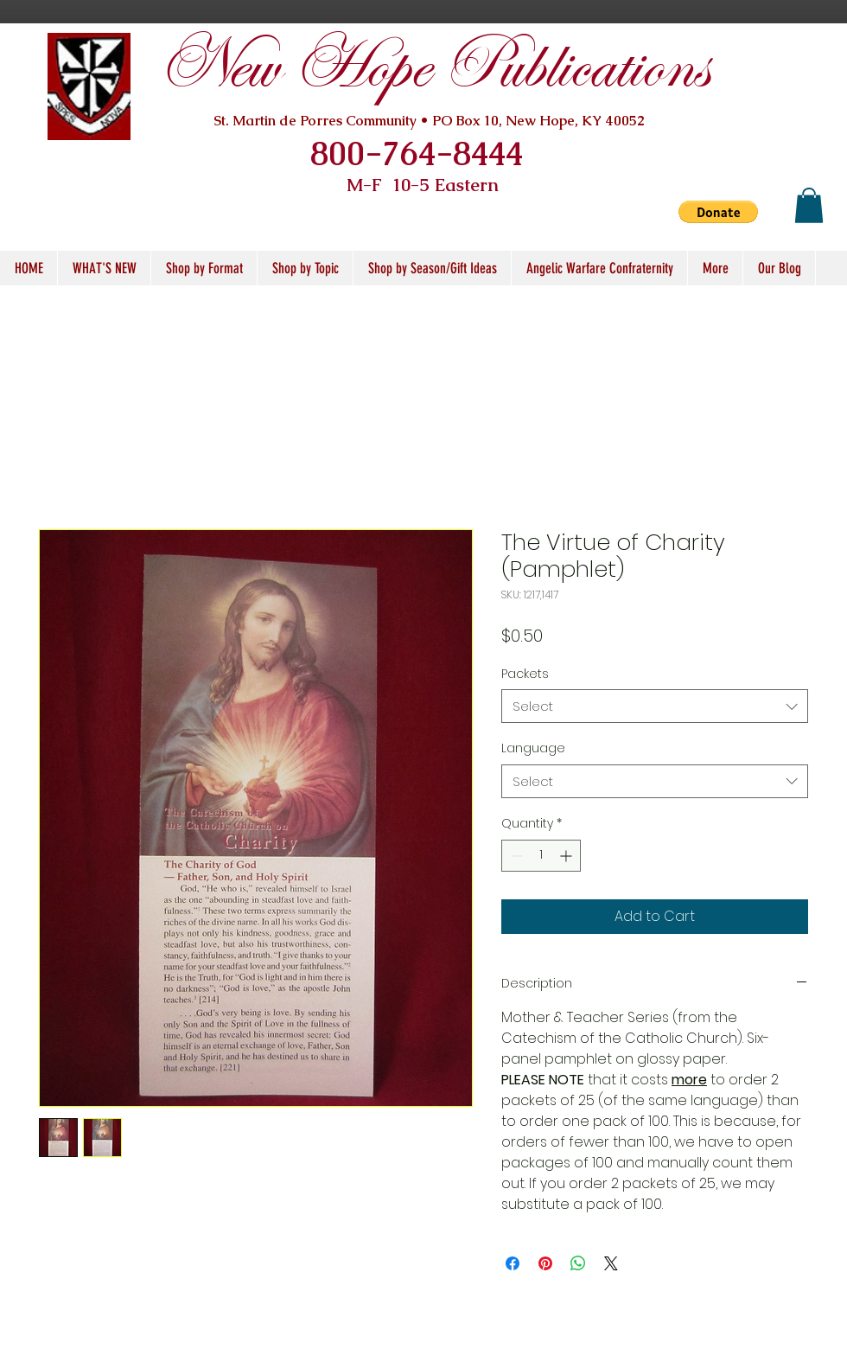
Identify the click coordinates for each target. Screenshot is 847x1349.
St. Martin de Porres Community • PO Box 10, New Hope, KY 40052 (429, 121)
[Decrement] (514, 856)
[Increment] (567, 856)
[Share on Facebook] (512, 1263)
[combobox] (654, 706)
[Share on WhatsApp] (578, 1263)
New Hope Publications (433, 67)
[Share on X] (611, 1263)
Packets (525, 673)
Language (533, 748)
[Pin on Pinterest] (545, 1263)
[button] (718, 212)
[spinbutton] (541, 856)
